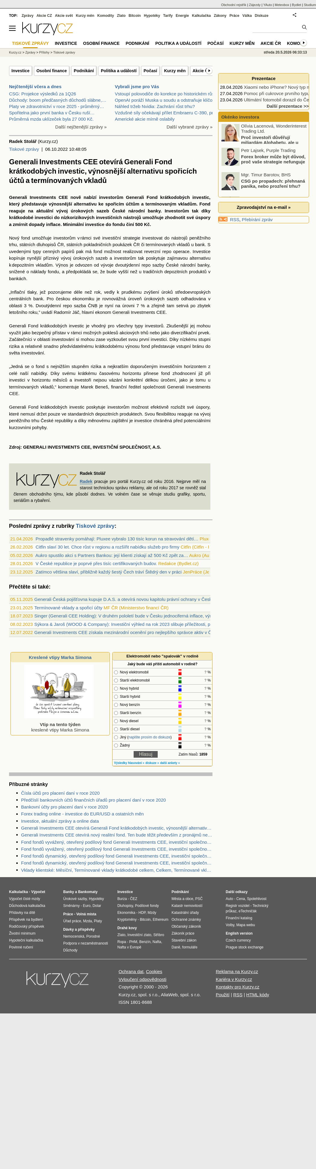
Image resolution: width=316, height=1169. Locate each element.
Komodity (105, 16)
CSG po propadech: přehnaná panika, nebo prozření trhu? (273, 185)
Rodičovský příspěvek (26, 926)
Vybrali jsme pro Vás (137, 86)
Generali (18, 197)
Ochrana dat (131, 971)
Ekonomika (126, 913)
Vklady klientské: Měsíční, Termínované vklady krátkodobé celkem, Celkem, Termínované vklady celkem (116, 870)
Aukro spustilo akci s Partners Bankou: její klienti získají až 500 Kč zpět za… (111, 555)
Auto (229, 899)
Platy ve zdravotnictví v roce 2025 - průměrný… (56, 106)
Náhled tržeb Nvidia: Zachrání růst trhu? (155, 106)
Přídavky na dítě (22, 913)
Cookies (154, 971)
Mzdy (152, 913)
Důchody (70, 950)
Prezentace (263, 78)
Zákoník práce (183, 933)
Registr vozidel (237, 906)
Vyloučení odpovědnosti (142, 979)
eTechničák (248, 911)
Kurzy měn (175, 70)
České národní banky (136, 210)
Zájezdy (255, 5)
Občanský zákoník (186, 926)
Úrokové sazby (75, 899)
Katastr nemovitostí (187, 906)
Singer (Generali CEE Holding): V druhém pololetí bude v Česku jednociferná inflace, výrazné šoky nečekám (142, 615)
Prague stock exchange (244, 947)
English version (239, 933)
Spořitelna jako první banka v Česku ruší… (51, 112)
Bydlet (296, 5)
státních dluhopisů (38, 244)
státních (74, 244)
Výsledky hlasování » (129, 763)
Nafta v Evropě (129, 947)
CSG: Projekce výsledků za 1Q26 (42, 93)
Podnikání (84, 70)
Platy (98, 921)
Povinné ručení (21, 947)
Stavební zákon (184, 940)
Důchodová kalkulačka (27, 906)
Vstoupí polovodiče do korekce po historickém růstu (166, 93)
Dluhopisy (125, 906)
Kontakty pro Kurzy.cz (237, 986)
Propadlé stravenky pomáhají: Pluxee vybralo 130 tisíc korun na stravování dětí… (117, 538)
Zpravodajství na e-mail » (263, 207)
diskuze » (152, 763)
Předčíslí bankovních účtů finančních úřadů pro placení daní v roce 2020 (93, 800)
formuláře (189, 947)
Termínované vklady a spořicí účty (68, 607)
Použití (223, 994)
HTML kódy (257, 994)
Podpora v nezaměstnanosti (85, 943)
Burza (122, 899)
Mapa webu (245, 925)
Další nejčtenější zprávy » (81, 126)
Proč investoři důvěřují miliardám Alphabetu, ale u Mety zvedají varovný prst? (260, 143)
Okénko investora (239, 116)
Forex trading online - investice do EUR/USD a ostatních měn (82, 813)
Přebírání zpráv (257, 219)
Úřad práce (72, 921)
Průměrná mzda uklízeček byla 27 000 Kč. (51, 119)
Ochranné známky (186, 919)
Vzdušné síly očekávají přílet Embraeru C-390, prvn (166, 112)
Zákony (220, 16)
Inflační (18, 292)
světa (14, 352)
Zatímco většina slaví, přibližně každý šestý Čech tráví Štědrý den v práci (108, 571)
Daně (176, 947)
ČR (60, 244)
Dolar (96, 906)
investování (63, 339)
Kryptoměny (127, 919)
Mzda (87, 921)
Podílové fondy (147, 906)
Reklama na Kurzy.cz (237, 971)
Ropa (121, 942)
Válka (247, 16)
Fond (152, 197)
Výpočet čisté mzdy (24, 899)
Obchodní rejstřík (233, 5)
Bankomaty (88, 892)
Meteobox (282, 5)
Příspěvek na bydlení (26, 919)
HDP (142, 913)
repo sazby (152, 265)
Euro (86, 906)
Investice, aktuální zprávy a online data (60, 821)
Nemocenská (73, 936)
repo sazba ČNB (80, 305)
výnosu (132, 346)
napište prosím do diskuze (149, 737)
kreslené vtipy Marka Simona (59, 724)
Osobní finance (51, 70)
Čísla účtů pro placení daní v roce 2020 (60, 793)
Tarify (168, 16)
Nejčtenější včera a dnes (35, 86)
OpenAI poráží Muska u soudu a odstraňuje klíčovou (167, 100)
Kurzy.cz (15, 52)
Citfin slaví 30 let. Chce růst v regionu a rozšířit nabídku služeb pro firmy (107, 546)
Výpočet (38, 892)
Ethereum (160, 919)
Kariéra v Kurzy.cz (234, 979)
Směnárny (71, 906)
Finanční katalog (239, 918)
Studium (310, 5)
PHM (133, 942)
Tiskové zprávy (24, 149)
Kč (147, 224)
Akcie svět (64, 16)
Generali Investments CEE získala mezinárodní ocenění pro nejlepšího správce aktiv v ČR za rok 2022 (137, 632)
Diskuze (261, 16)
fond (25, 237)
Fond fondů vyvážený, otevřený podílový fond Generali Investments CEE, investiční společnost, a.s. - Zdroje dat (116, 842)
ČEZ (133, 899)
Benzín (144, 942)
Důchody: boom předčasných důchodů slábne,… (58, 100)
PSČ (199, 899)
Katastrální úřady (185, 913)
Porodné (93, 936)
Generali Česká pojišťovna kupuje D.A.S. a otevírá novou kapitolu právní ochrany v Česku (124, 599)
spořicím (114, 203)
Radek (86, 481)
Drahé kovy (127, 928)
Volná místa (86, 914)
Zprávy (27, 16)
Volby (230, 925)
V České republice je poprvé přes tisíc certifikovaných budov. (96, 563)
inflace (53, 224)
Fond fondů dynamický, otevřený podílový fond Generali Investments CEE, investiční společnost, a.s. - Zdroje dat (116, 862)
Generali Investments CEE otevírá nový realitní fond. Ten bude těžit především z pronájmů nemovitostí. (116, 834)
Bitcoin (135, 16)
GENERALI (35, 447)
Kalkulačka (201, 16)
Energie (182, 16)
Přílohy (44, 52)
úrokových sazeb (90, 210)
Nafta (157, 942)
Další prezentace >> (288, 106)
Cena (240, 899)
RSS (234, 219)
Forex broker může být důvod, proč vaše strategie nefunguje (273, 161)
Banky (68, 892)
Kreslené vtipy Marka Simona (60, 657)
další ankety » (170, 763)
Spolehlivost (257, 899)
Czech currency (238, 940)
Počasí (150, 70)
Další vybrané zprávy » (189, 126)
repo (166, 251)
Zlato (121, 16)
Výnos (62, 265)
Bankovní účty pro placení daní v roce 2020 (64, 806)
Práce (235, 16)
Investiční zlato (139, 935)
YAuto (267, 5)
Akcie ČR (202, 70)
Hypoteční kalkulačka (26, 940)
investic (200, 197)
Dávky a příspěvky (79, 929)
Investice (20, 70)
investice (94, 224)
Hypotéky (152, 16)
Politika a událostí (119, 70)
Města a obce (182, 899)
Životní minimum (22, 933)
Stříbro (158, 935)
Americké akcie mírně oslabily (145, 119)
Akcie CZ (44, 16)
